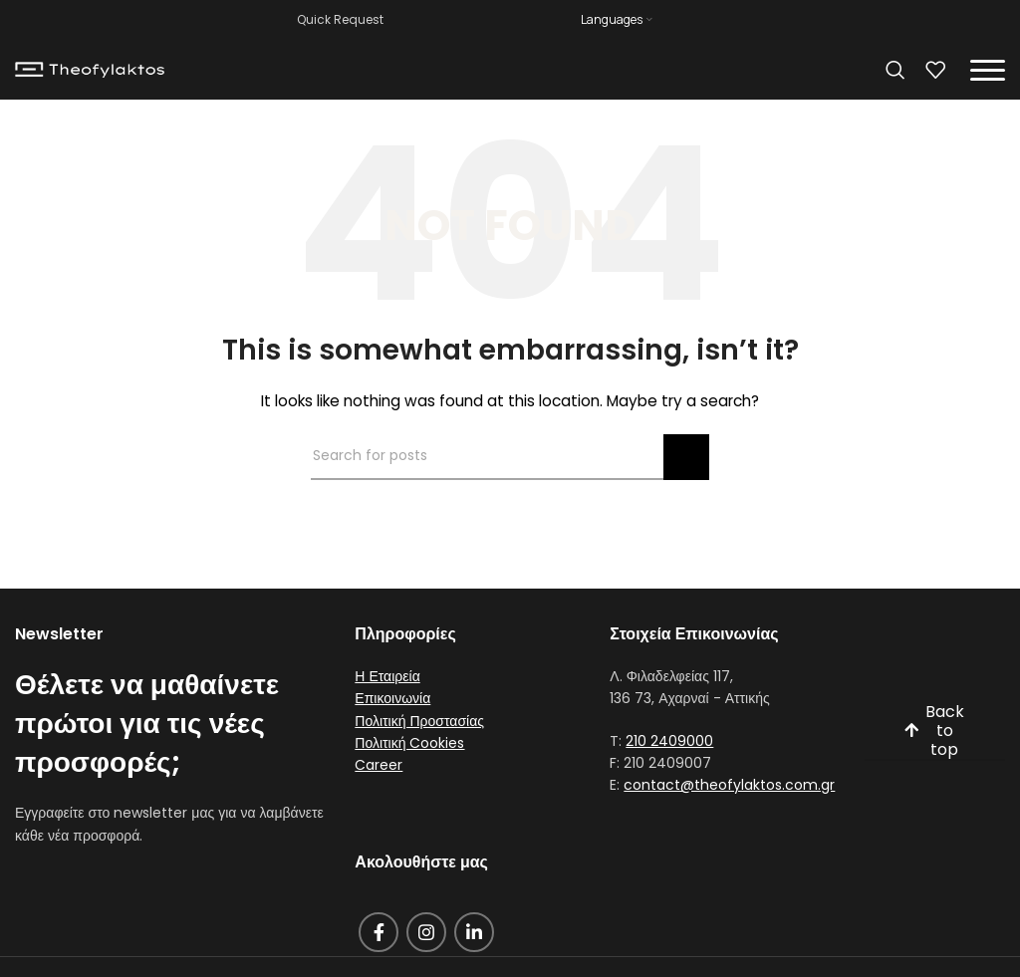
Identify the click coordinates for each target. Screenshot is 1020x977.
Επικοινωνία (392, 698)
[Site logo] (89, 69)
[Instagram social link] (426, 932)
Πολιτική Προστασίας (419, 721)
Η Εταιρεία (387, 676)
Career (378, 765)
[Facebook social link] (378, 932)
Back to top (933, 731)
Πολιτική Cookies (409, 743)
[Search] (895, 70)
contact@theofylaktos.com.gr (729, 785)
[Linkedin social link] (474, 932)
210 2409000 (669, 741)
